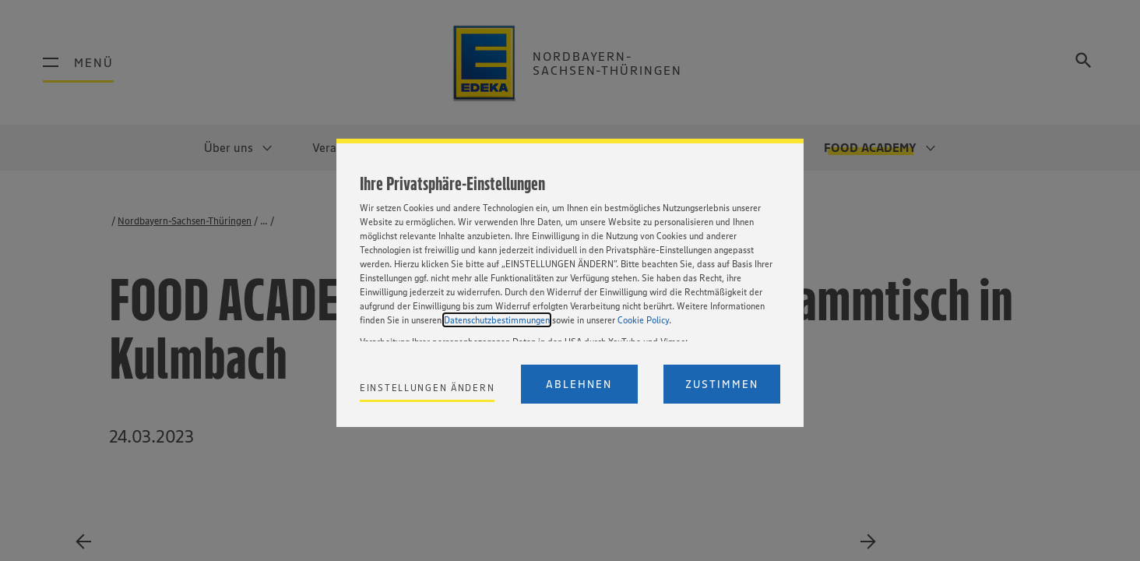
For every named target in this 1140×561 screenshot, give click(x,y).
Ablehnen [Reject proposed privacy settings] (579, 384)
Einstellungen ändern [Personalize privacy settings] (427, 387)
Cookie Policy (643, 320)
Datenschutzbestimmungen (497, 320)
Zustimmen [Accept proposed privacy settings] (721, 384)
